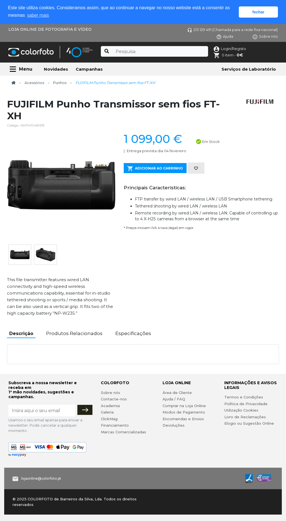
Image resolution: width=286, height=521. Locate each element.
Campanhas (89, 69)
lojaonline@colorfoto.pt (41, 478)
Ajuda (225, 36)
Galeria (107, 412)
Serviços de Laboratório (248, 69)
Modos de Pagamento (184, 412)
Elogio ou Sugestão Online (249, 423)
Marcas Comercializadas (123, 432)
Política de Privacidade (246, 403)
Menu (25, 69)
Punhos (59, 82)
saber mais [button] (38, 15)
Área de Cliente (177, 392)
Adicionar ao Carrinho (155, 168)
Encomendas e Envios (183, 419)
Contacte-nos (114, 399)
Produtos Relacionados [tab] (74, 333)
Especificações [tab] (133, 333)
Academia (110, 405)
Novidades (56, 69)
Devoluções (174, 425)
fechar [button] (258, 12)
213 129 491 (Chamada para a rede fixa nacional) (232, 29)
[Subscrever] (84, 409)
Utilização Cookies (241, 410)
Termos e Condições (243, 397)
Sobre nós (265, 36)
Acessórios (34, 82)
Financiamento (115, 425)
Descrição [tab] (21, 333)
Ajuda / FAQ (174, 399)
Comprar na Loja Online (184, 405)
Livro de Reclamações (245, 417)
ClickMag (109, 419)
